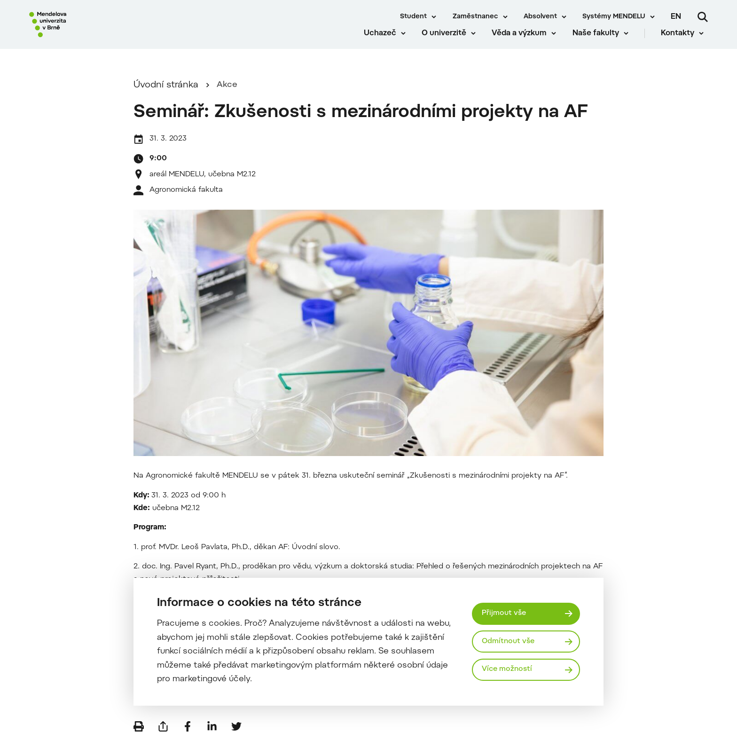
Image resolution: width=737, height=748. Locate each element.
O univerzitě (448, 42)
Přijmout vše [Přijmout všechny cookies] (505, 612)
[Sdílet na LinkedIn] (212, 734)
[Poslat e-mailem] (163, 734)
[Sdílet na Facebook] (187, 734)
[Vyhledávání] (703, 17)
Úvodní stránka (165, 92)
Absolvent (540, 17)
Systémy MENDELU (613, 17)
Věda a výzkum (523, 42)
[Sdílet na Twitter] (236, 734)
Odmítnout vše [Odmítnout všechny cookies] (509, 641)
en (676, 17)
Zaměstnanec (475, 17)
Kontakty (681, 42)
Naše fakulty (599, 42)
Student (413, 17)
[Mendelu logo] (84, 29)
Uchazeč (384, 42)
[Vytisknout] (138, 734)
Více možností (508, 670)
